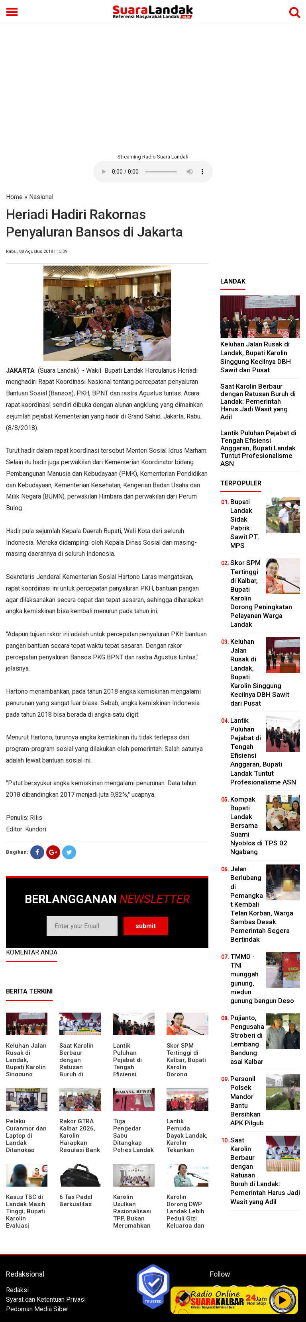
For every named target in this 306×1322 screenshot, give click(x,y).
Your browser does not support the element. (153, 171)
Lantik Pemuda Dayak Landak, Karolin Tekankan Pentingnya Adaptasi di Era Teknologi (187, 1146)
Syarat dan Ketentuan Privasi (46, 1299)
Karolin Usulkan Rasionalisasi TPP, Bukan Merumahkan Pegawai (132, 1214)
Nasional (41, 197)
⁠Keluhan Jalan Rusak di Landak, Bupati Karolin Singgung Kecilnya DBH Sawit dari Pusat (26, 1070)
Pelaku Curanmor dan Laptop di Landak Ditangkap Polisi (26, 1139)
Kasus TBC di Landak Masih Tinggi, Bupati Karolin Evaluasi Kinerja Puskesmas (25, 1218)
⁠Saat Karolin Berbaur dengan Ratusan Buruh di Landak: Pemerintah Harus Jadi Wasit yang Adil (258, 401)
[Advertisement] (153, 87)
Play (283, 1300)
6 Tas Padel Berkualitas (75, 1200)
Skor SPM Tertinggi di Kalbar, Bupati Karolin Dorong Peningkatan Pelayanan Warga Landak (187, 1070)
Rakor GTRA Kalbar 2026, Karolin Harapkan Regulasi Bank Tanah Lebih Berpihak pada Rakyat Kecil (80, 1146)
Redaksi (17, 1290)
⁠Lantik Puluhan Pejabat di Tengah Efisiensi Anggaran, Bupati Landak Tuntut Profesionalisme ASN (258, 448)
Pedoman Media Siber (37, 1309)
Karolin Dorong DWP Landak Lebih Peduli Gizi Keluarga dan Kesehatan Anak (185, 1218)
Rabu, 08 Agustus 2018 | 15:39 (36, 251)
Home (14, 197)
